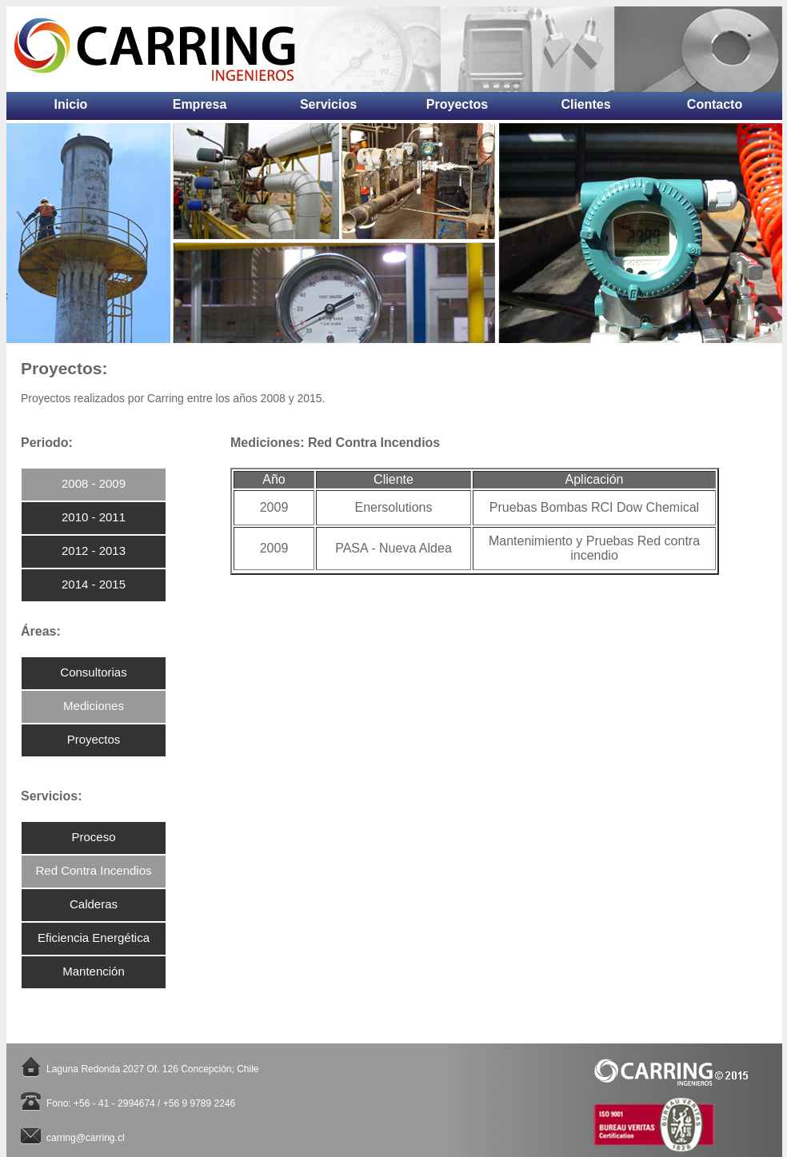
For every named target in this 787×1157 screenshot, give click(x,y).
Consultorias (93, 672)
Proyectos (457, 102)
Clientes (585, 102)
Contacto (714, 102)
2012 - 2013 (94, 550)
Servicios (328, 102)
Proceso (93, 837)
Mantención (93, 971)
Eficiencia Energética (94, 937)
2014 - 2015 (94, 584)
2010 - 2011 (94, 517)
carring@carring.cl (85, 1137)
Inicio (71, 102)
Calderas (94, 904)
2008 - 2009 (94, 483)
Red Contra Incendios (93, 870)
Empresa (200, 102)
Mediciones (93, 705)
